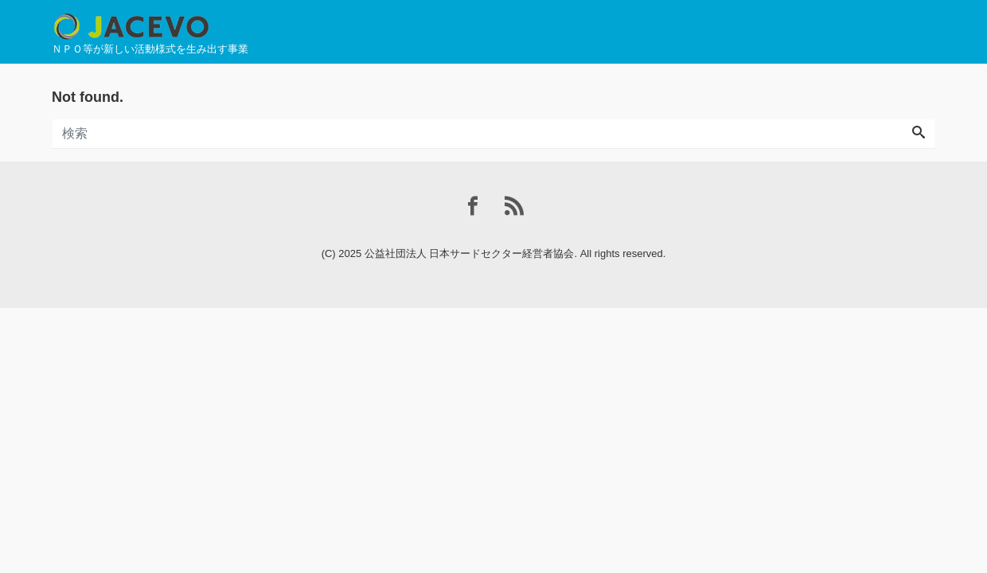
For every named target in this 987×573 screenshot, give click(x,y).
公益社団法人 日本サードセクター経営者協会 (470, 253)
